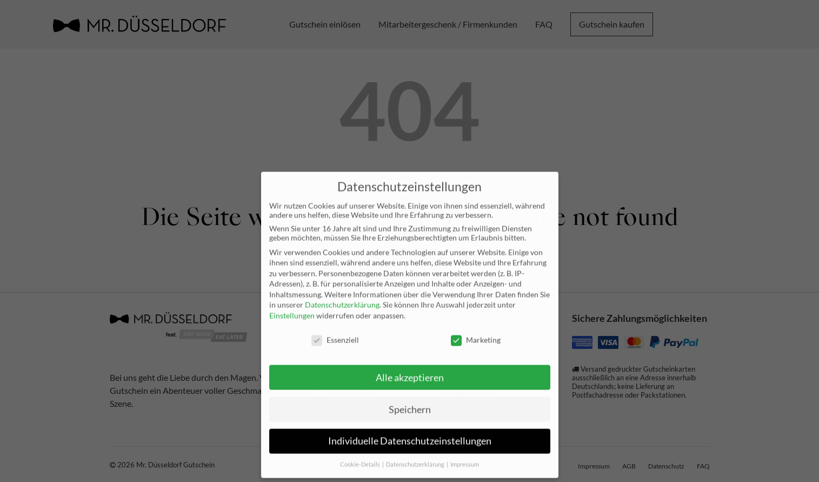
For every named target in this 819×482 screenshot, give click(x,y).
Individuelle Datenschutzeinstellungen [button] (409, 431)
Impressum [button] (464, 455)
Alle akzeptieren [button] (410, 367)
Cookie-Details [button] (360, 455)
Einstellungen (292, 305)
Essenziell (335, 329)
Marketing (476, 329)
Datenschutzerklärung (342, 295)
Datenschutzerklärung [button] (415, 455)
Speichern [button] (410, 399)
